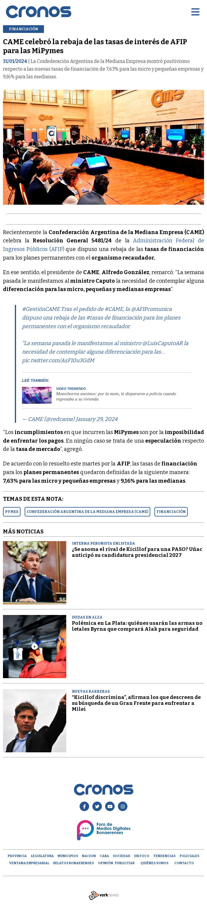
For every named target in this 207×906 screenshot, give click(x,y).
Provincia (17, 856)
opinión (105, 863)
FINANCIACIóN (171, 512)
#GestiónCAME (41, 309)
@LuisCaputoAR (162, 343)
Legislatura (42, 856)
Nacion (89, 856)
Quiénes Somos (154, 863)
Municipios (68, 856)
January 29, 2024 (97, 419)
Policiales (189, 856)
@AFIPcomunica (151, 309)
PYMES (11, 512)
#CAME (114, 309)
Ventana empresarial (29, 863)
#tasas (94, 317)
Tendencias (164, 856)
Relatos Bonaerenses (73, 863)
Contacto (184, 863)
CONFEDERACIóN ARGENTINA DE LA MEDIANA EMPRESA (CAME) (87, 512)
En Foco (141, 856)
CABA (104, 856)
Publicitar (125, 863)
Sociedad (121, 856)
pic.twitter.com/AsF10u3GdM (58, 360)
